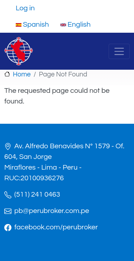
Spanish (32, 24)
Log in (25, 8)
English (75, 24)
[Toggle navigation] (119, 51)
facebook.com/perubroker (56, 227)
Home (22, 74)
